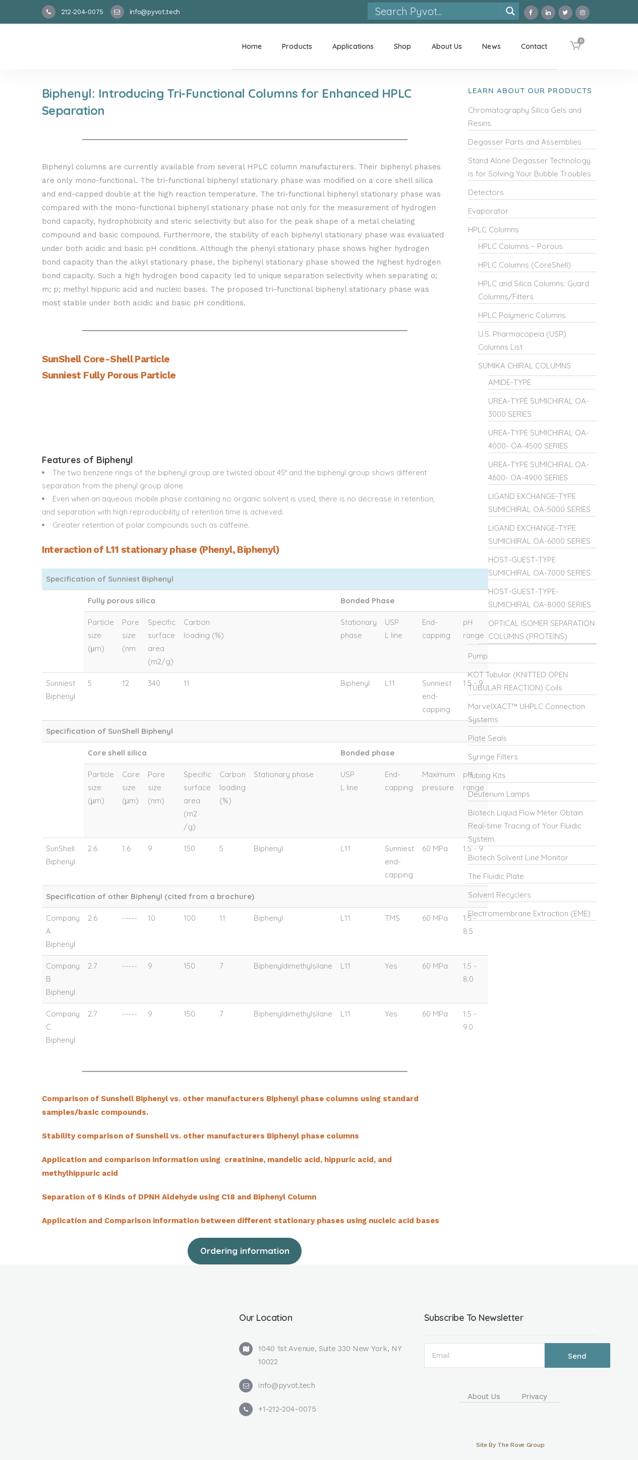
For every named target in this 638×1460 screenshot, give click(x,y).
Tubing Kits (487, 775)
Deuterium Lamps (499, 794)
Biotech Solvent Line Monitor (518, 857)
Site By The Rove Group (510, 1444)
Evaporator (488, 211)
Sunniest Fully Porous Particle (109, 375)
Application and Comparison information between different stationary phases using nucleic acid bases (241, 1220)
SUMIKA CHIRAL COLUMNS (524, 365)
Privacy (534, 1396)
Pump (478, 656)
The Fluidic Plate (496, 876)
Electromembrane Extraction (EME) (529, 913)
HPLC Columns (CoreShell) (524, 265)
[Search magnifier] (510, 11)
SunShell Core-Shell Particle (106, 359)
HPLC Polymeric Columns (522, 315)
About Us (484, 1396)
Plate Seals (487, 738)
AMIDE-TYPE (509, 382)
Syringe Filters (493, 756)
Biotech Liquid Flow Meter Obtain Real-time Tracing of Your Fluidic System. (525, 826)
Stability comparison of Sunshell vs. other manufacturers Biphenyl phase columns (200, 1135)
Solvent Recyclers (499, 895)
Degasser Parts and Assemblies (525, 142)
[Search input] (437, 11)
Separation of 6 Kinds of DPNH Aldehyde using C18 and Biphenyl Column (179, 1196)
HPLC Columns (493, 229)
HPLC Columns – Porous (520, 246)
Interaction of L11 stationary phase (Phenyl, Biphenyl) (161, 549)
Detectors (486, 192)
